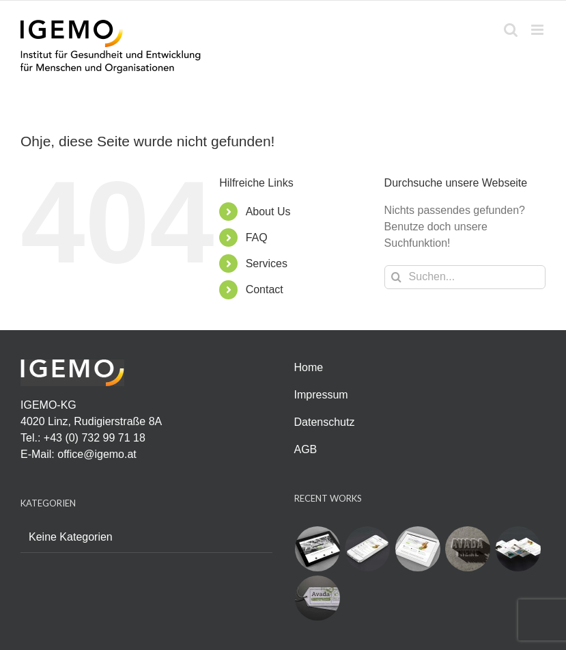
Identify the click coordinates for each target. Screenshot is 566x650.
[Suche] (396, 277)
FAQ (257, 237)
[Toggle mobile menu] (538, 30)
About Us (268, 211)
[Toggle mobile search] (511, 30)
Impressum (321, 395)
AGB (305, 449)
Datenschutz (324, 422)
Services (266, 263)
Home (309, 367)
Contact (264, 289)
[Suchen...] (465, 277)
